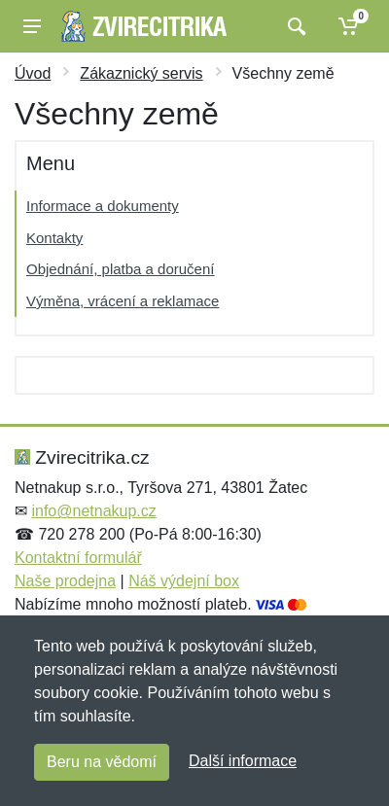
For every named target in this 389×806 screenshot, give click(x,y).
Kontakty (54, 237)
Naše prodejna (65, 581)
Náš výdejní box (183, 581)
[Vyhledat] (294, 26)
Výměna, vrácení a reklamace (122, 301)
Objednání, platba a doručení (120, 269)
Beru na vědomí (102, 761)
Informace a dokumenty (102, 205)
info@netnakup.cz (93, 511)
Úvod (33, 73)
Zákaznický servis (141, 73)
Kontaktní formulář (78, 557)
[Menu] (32, 26)
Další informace (243, 761)
